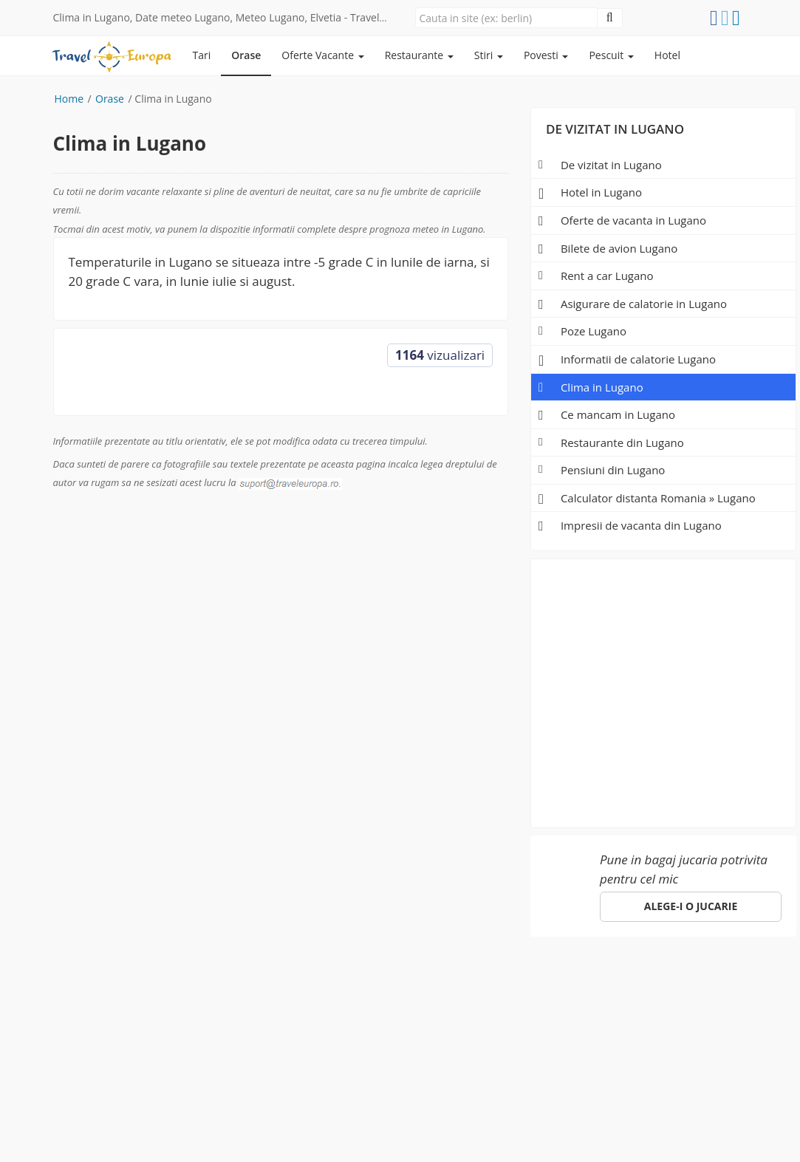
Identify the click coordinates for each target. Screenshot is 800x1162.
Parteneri (536, 983)
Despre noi (464, 983)
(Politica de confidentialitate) (378, 1117)
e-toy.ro (161, 1132)
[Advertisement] (663, 688)
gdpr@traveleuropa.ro (593, 1101)
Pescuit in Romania (266, 983)
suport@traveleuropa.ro (526, 1008)
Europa (74, 983)
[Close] (506, 17)
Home (69, 99)
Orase (246, 55)
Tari (202, 55)
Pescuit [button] (611, 55)
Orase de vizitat (153, 983)
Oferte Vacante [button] (322, 55)
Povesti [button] (546, 55)
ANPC (637, 983)
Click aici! (213, 1054)
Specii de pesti (378, 983)
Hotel (667, 55)
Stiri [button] (488, 55)
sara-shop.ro (85, 1132)
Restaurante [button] (419, 55)
